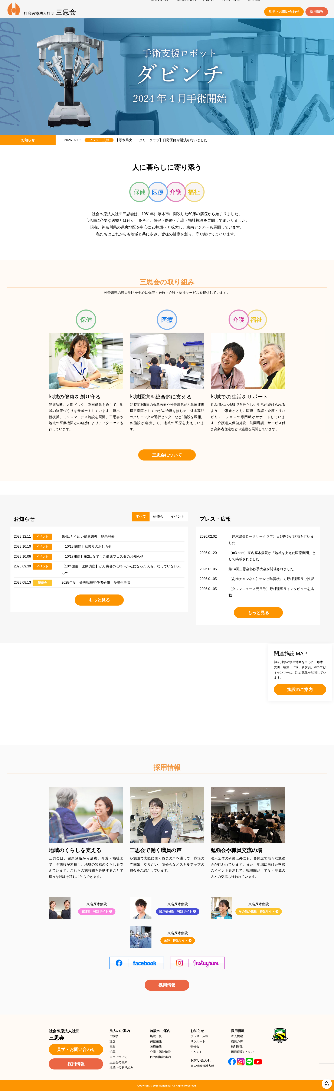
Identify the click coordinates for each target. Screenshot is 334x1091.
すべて (141, 516)
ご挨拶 (113, 1036)
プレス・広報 (99, 140)
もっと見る (99, 600)
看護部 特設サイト (96, 911)
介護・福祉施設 (160, 1052)
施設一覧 (156, 1036)
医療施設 (156, 1046)
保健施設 (156, 1041)
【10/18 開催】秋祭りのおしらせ (87, 546)
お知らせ (197, 1031)
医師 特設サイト (177, 940)
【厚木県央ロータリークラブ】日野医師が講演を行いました (161, 140)
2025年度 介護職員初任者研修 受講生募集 (96, 582)
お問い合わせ (200, 1060)
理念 (112, 1041)
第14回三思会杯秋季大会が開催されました (261, 569)
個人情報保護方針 (202, 1066)
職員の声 (237, 1041)
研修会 (42, 582)
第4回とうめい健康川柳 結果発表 (88, 536)
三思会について (167, 455)
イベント (42, 536)
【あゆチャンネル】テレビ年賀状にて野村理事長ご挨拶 (271, 579)
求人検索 (237, 1036)
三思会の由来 (118, 1062)
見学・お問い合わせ (284, 11)
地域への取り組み (121, 1067)
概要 (112, 1046)
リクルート (197, 1041)
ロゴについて (118, 1057)
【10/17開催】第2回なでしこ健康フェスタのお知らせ (103, 556)
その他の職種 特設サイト (258, 911)
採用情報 (317, 11)
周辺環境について (243, 1052)
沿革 (112, 1052)
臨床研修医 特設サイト (177, 911)
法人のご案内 (119, 1031)
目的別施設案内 (160, 1057)
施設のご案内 (300, 689)
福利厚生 (237, 1046)
